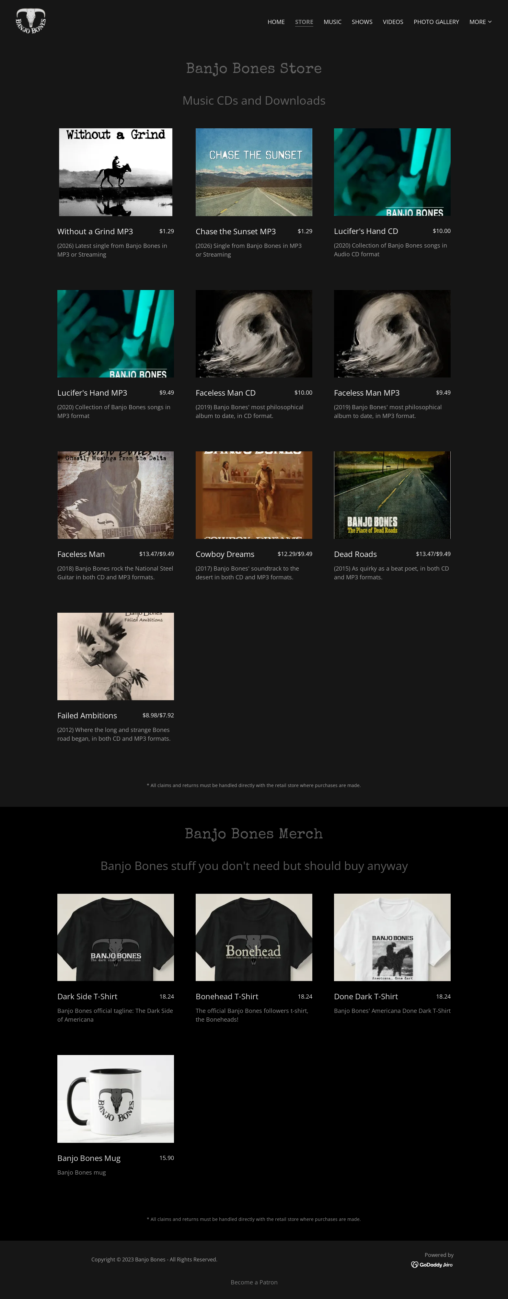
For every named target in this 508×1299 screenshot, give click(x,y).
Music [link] (332, 22)
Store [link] (304, 22)
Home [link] (276, 22)
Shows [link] (362, 22)
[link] (31, 20)
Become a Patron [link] (254, 1282)
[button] (480, 22)
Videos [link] (393, 22)
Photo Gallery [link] (436, 22)
